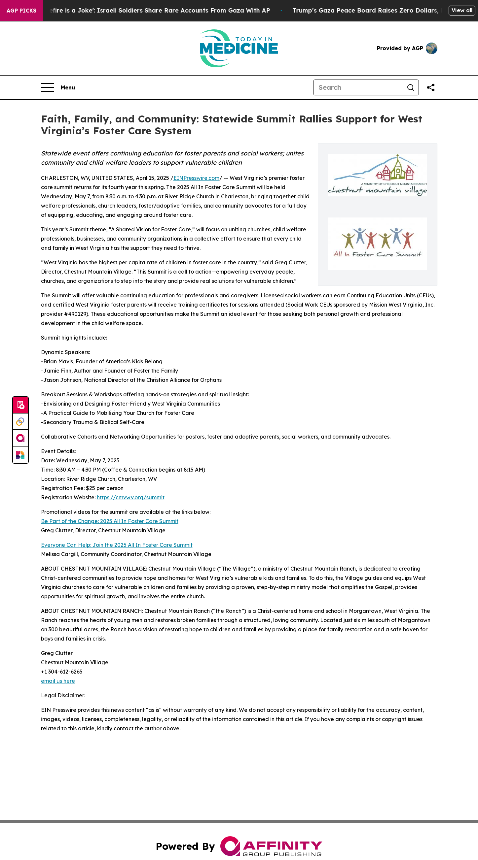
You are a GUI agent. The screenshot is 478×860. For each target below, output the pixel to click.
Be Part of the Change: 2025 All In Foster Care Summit (109, 521)
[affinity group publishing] (20, 438)
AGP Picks (21, 10)
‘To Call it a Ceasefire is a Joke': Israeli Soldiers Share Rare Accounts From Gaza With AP (144, 10)
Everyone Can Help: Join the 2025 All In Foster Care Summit (117, 545)
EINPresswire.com (196, 178)
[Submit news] (20, 405)
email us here (58, 681)
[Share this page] (430, 87)
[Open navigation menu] (58, 87)
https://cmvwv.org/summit (131, 497)
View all (462, 10)
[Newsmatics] (20, 455)
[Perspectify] (20, 421)
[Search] (358, 87)
